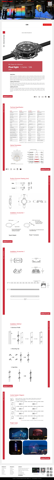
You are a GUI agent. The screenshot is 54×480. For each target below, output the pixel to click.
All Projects (11, 468)
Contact (42, 1)
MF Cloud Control (4, 474)
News (37, 1)
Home (17, 1)
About (22, 1)
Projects (27, 1)
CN (47, 1)
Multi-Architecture (12, 473)
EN (49, 1)
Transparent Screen (4, 468)
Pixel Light (3, 469)
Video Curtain (3, 471)
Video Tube (3, 473)
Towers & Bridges (12, 472)
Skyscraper (11, 470)
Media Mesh (3, 470)
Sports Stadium (11, 471)
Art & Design (11, 474)
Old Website (20, 475)
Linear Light (3, 472)
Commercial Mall (12, 469)
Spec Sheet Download (47, 24)
